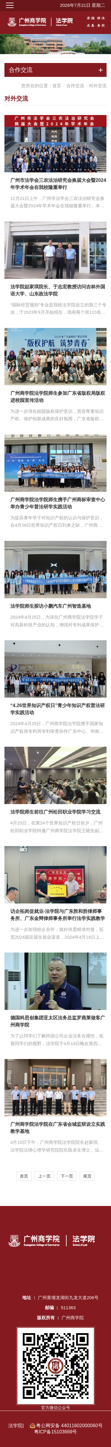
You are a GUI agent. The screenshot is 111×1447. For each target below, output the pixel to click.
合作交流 (75, 85)
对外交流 (98, 85)
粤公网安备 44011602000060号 (69, 1425)
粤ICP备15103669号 (55, 1431)
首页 (56, 85)
